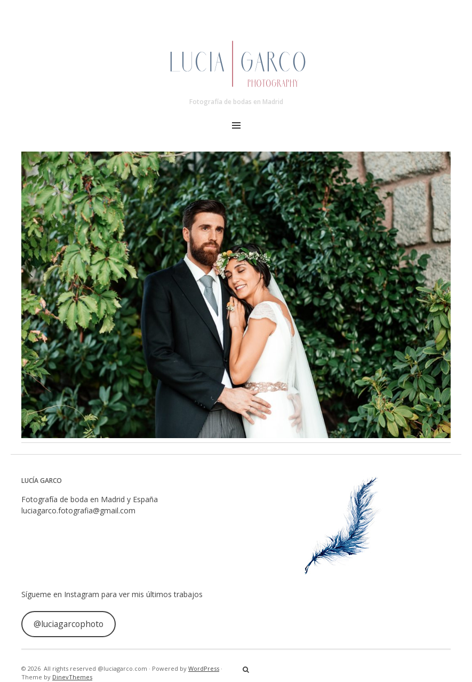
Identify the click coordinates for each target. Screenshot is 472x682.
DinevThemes (72, 677)
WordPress (203, 668)
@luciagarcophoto (68, 624)
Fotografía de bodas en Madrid (236, 101)
